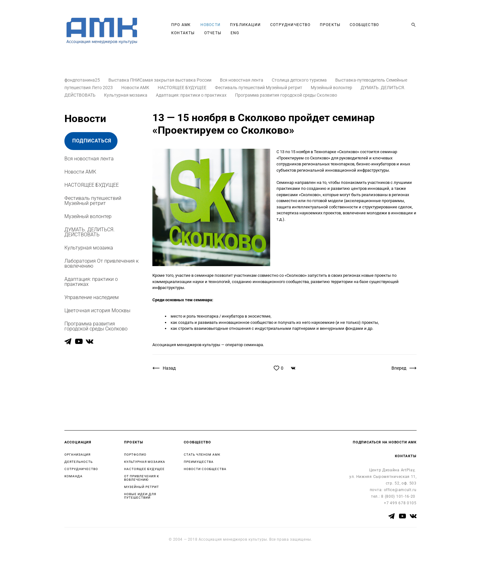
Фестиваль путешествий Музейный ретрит (259, 87)
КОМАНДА (73, 476)
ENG (235, 33)
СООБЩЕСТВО (364, 25)
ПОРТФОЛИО (135, 454)
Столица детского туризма (300, 80)
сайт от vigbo (76, 558)
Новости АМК (135, 87)
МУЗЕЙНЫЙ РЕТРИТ (141, 487)
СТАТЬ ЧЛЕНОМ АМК (202, 454)
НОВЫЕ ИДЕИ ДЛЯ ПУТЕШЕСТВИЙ (140, 495)
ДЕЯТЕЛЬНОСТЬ (78, 461)
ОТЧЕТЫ (212, 33)
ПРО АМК (181, 25)
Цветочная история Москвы (97, 310)
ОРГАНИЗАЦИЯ (77, 454)
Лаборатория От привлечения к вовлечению (101, 263)
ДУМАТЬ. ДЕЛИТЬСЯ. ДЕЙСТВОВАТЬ (89, 232)
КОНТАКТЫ (183, 33)
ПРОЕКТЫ (330, 25)
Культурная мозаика (126, 95)
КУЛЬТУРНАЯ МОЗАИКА (144, 461)
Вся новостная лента (242, 80)
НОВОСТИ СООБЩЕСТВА (205, 469)
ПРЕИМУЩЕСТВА (199, 461)
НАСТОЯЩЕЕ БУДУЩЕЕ (182, 87)
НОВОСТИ (210, 25)
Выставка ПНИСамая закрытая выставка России (160, 80)
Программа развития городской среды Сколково (286, 95)
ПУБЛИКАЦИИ (245, 25)
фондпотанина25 (82, 80)
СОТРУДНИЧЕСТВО (290, 25)
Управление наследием (91, 297)
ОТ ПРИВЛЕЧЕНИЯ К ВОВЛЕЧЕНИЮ (141, 477)
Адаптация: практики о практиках (191, 95)
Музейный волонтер (332, 87)
